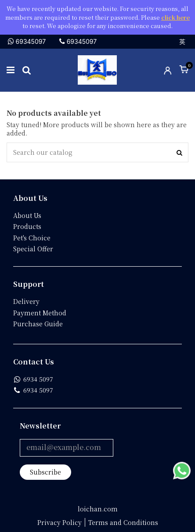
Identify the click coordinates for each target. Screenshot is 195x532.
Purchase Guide (38, 324)
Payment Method (39, 313)
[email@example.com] (66, 448)
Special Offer (33, 249)
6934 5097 (38, 379)
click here (175, 17)
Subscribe (45, 472)
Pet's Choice (32, 238)
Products (27, 226)
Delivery (26, 301)
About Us (27, 215)
